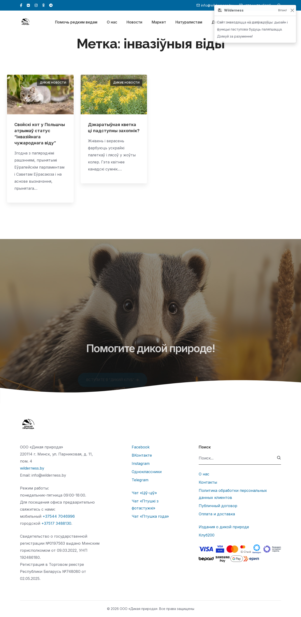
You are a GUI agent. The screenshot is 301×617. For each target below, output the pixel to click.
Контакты (208, 482)
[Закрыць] (292, 10)
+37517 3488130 (56, 523)
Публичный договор (218, 505)
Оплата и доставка (217, 514)
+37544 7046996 (59, 516)
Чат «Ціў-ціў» (144, 492)
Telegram (140, 480)
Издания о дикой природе (224, 526)
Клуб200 (206, 535)
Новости (134, 23)
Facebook (141, 447)
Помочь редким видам (76, 23)
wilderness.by (32, 468)
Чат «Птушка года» (150, 516)
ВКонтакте (142, 455)
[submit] (279, 458)
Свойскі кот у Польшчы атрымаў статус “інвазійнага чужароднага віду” (39, 133)
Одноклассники (147, 471)
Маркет (159, 23)
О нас (112, 23)
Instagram (141, 463)
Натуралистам (188, 23)
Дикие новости (53, 82)
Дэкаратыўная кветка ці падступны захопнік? (113, 127)
